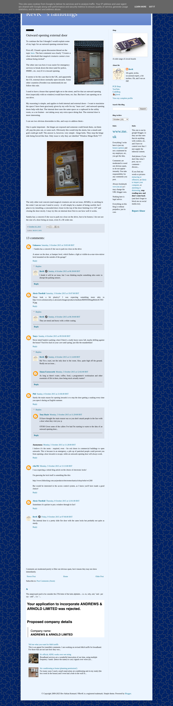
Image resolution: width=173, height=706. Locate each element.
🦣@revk (116, 95)
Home (65, 576)
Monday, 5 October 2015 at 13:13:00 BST (56, 466)
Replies (38, 267)
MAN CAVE (37, 230)
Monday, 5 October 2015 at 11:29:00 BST (66, 415)
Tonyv (35, 336)
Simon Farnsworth (47, 372)
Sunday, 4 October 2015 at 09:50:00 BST (54, 336)
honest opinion (118, 148)
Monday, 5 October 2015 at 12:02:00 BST (72, 372)
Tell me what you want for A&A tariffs (43, 644)
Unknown (37, 245)
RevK (42, 271)
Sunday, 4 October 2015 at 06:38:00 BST (64, 271)
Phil (34, 394)
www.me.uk (117, 187)
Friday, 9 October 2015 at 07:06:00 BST (56, 517)
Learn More (140, 7)
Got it (152, 7)
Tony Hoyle (44, 415)
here (32, 53)
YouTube (116, 89)
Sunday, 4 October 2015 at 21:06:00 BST (53, 394)
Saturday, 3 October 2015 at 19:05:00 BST (57, 245)
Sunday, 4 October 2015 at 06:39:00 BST (64, 317)
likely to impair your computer (139, 182)
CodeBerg (116, 92)
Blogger (128, 694)
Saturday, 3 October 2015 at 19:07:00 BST (62, 293)
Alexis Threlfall (39, 293)
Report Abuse (138, 211)
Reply (35, 261)
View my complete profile (123, 98)
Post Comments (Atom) (46, 581)
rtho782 (36, 466)
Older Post (100, 576)
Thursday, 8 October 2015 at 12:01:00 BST (62, 501)
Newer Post (31, 576)
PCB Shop (117, 86)
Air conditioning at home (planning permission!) (58, 668)
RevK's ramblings (51, 13)
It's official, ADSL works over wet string (55, 654)
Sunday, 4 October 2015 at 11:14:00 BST (64, 357)
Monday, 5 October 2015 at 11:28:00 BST (59, 445)
